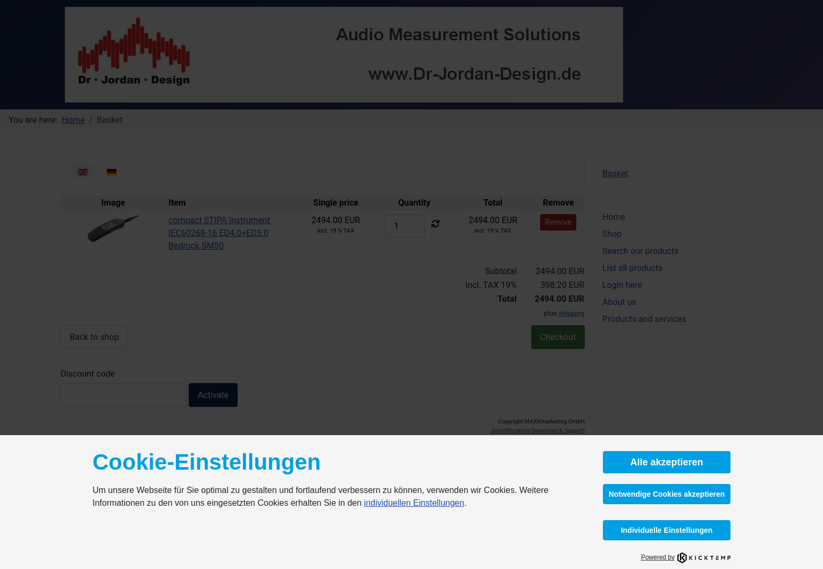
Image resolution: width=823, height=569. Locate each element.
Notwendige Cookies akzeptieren (667, 494)
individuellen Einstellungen (414, 502)
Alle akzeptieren (666, 462)
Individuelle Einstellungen (667, 530)
